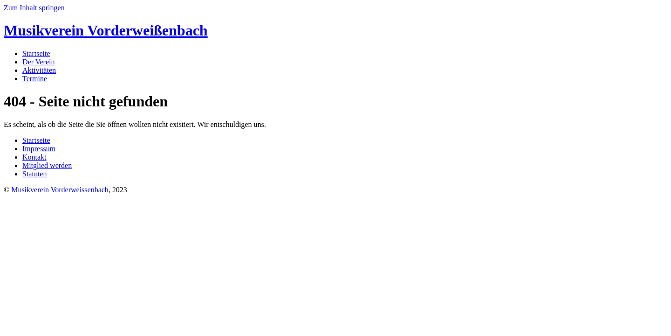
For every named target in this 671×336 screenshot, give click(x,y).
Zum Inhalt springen (34, 8)
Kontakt (34, 157)
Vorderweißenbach (106, 30)
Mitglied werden (47, 165)
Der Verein (38, 62)
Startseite (36, 53)
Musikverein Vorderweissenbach (60, 190)
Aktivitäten (39, 70)
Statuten (34, 174)
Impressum (38, 149)
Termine (34, 79)
